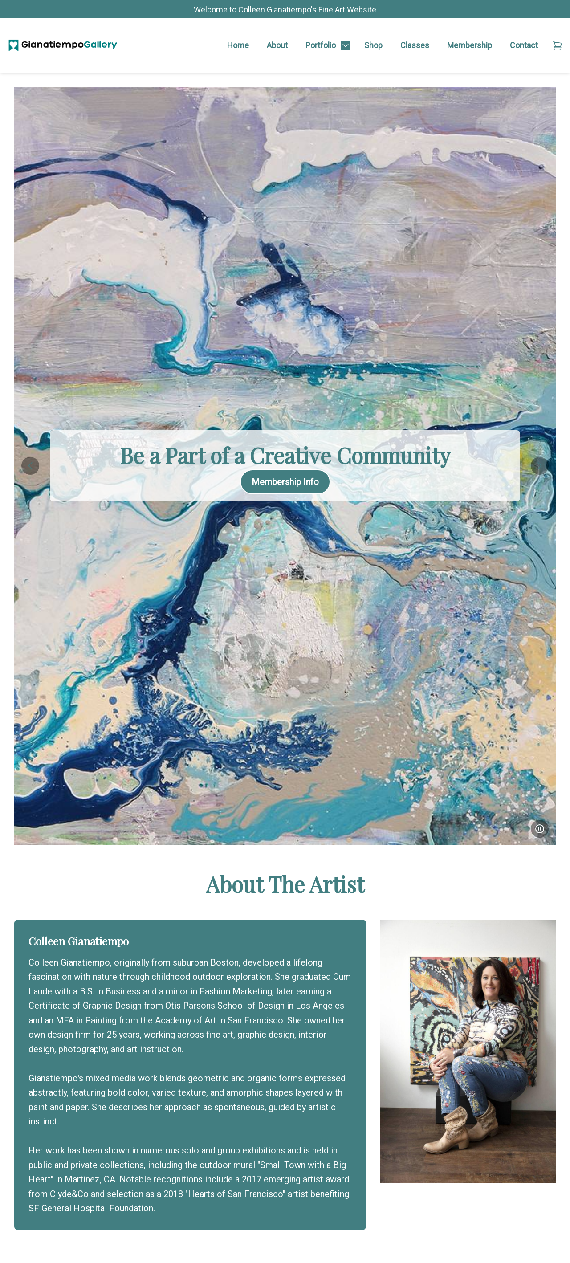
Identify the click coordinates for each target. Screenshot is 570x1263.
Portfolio (320, 45)
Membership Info (285, 482)
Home (238, 45)
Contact (524, 45)
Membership (469, 45)
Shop (373, 45)
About (277, 45)
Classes (414, 45)
